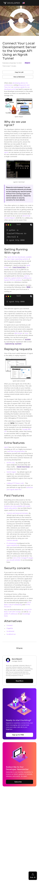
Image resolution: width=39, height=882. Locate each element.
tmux (26, 333)
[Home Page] (11, 3)
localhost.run (11, 634)
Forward (9, 625)
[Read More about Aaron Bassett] (19, 681)
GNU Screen (18, 333)
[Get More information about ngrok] (27, 63)
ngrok (6, 152)
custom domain (12, 540)
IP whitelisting (11, 543)
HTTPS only (11, 462)
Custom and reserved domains (17, 513)
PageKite (10, 628)
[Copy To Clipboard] (31, 224)
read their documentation (16, 451)
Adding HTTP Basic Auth (15, 483)
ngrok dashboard (13, 545)
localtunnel (10, 631)
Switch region (11, 472)
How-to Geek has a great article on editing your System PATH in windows (17, 278)
